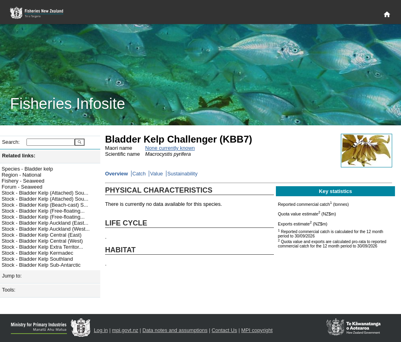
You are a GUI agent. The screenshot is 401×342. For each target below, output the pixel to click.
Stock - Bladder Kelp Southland (37, 259)
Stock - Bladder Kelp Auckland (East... (45, 223)
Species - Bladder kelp (27, 169)
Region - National (21, 175)
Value (156, 174)
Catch (139, 174)
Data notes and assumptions (174, 330)
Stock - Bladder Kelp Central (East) (41, 235)
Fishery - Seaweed (23, 181)
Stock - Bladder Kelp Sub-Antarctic (41, 265)
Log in (101, 330)
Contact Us (224, 330)
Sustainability (182, 174)
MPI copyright (257, 330)
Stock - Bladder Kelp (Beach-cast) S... (45, 205)
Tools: (8, 290)
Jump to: (12, 276)
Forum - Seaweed (22, 187)
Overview (116, 174)
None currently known (170, 148)
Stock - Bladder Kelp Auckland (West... (46, 229)
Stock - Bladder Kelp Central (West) (42, 241)
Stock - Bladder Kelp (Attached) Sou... (45, 193)
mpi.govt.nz (125, 330)
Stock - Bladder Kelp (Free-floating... (43, 211)
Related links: (18, 156)
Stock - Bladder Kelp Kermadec (37, 253)
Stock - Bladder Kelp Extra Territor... (42, 247)
